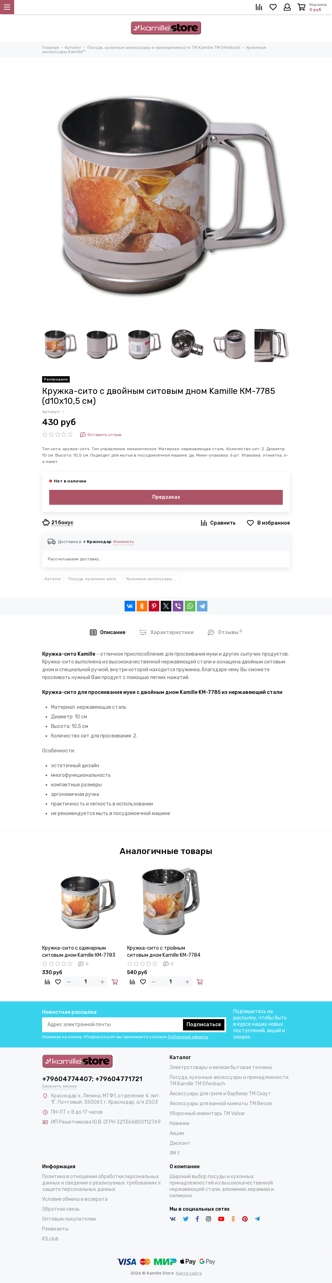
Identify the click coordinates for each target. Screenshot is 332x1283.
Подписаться (204, 1025)
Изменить (123, 541)
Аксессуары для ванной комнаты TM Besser (221, 1104)
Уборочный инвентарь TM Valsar (207, 1113)
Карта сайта (189, 1273)
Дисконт (180, 1143)
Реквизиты (55, 1229)
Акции (177, 1133)
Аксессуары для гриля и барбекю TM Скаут (220, 1094)
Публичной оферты (188, 1036)
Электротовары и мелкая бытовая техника (221, 1067)
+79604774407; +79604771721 (92, 1079)
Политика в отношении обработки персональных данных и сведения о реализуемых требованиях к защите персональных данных (101, 1183)
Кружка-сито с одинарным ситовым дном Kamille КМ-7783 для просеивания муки (78, 952)
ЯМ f (175, 1153)
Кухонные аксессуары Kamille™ (153, 578)
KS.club (50, 1239)
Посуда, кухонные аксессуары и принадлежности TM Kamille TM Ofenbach (95, 578)
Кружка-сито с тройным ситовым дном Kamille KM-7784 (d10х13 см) (163, 952)
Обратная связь (61, 1209)
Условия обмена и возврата (75, 1199)
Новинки (179, 1123)
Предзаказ (166, 497)
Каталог (53, 578)
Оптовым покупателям (69, 1219)
